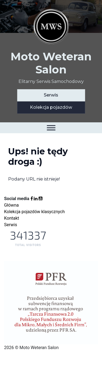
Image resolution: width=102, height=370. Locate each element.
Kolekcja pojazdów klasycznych (34, 211)
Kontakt (11, 218)
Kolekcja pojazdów (51, 107)
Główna (11, 205)
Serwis (51, 95)
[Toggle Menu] (51, 127)
